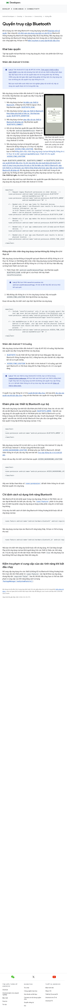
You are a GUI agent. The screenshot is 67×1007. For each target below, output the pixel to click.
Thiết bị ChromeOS (51, 994)
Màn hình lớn (49, 988)
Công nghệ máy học (30, 991)
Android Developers (8, 16)
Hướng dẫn (48, 16)
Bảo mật (5, 998)
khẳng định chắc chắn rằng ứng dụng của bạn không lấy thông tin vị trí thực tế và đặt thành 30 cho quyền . (35, 154)
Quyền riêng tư (29, 1002)
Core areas (18, 9)
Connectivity (33, 9)
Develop (6, 9)
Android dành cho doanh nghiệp (10, 994)
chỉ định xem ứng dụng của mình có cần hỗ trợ (35, 33)
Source (4, 1001)
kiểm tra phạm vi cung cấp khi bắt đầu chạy (44, 41)
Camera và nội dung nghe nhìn (32, 998)
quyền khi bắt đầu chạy (36, 393)
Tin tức (4, 1004)
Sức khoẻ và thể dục (30, 994)
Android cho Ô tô (51, 997)
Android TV (49, 1001)
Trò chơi (26, 988)
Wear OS (48, 991)
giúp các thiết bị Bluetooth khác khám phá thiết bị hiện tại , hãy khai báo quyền (25, 113)
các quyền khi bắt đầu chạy (12, 163)
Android (5, 990)
